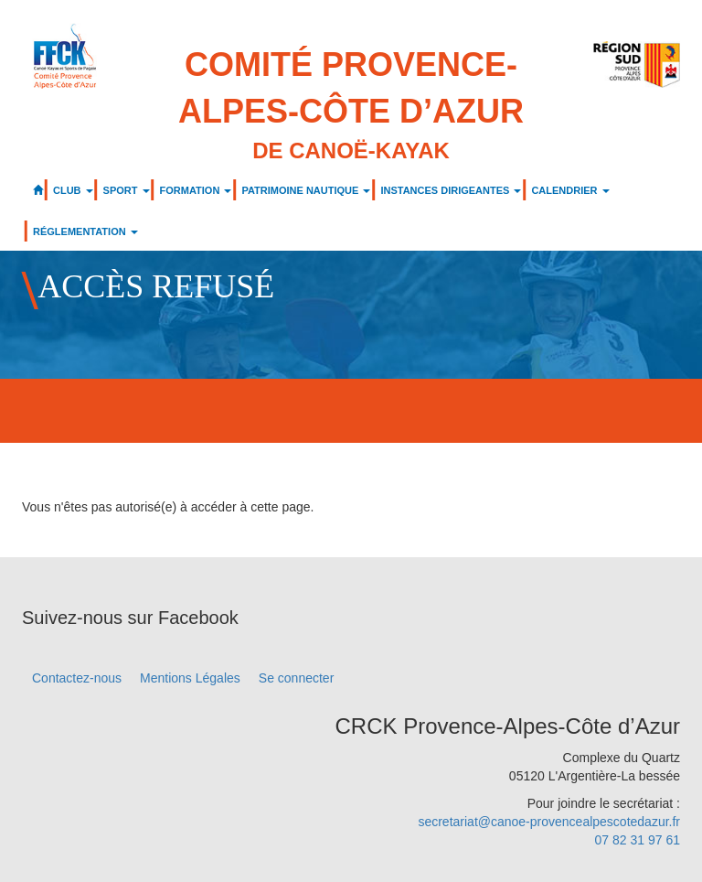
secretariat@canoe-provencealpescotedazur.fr (549, 821)
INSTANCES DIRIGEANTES (450, 190)
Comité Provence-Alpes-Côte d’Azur (351, 106)
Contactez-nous (77, 678)
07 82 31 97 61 (637, 840)
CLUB (73, 190)
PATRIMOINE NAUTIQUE (305, 190)
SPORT (126, 190)
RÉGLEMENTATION (85, 231)
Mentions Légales (190, 678)
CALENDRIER (570, 190)
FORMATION (196, 190)
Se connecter (297, 678)
